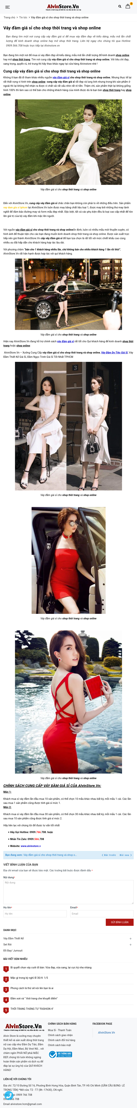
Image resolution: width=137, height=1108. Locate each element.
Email (74, 907)
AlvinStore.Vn (106, 1032)
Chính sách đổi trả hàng (61, 1040)
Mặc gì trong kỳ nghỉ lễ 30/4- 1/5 (29, 977)
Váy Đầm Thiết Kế (13, 938)
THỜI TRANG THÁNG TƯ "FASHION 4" (32, 1008)
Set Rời (7, 944)
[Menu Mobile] (7, 7)
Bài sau (126, 855)
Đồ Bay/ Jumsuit (12, 950)
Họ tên (7, 907)
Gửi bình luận (119, 922)
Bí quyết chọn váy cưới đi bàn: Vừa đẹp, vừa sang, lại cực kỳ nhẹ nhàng (51, 967)
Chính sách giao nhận (60, 1035)
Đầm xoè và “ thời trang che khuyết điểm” (34, 998)
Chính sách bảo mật (59, 1045)
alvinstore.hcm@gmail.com (26, 1094)
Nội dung (9, 877)
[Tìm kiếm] (120, 7)
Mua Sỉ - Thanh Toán (59, 1030)
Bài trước (109, 855)
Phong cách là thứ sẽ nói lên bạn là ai (32, 988)
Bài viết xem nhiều (15, 959)
